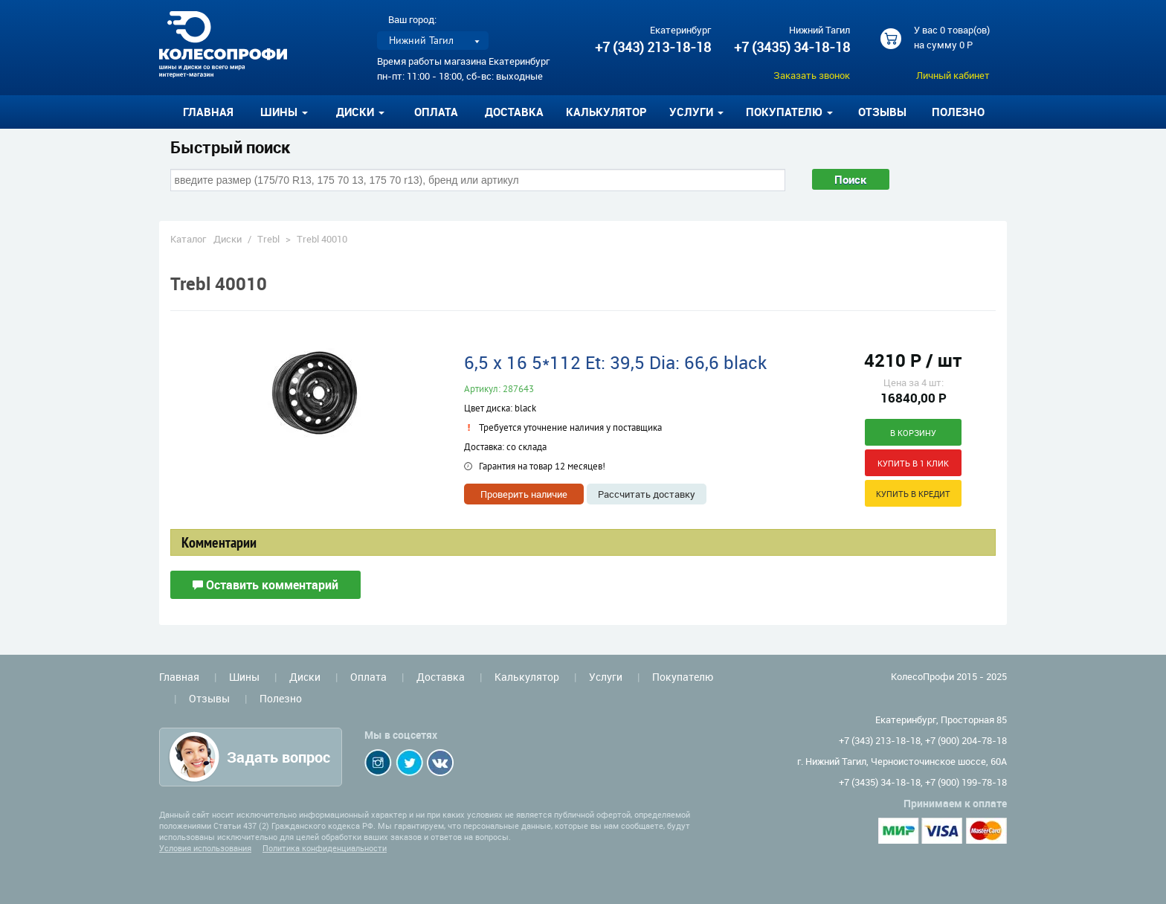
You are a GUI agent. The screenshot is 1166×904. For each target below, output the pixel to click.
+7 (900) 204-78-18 (966, 740)
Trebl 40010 (322, 239)
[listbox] (433, 40)
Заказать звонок (811, 75)
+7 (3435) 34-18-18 (792, 47)
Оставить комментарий (265, 585)
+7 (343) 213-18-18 (653, 47)
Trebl (268, 239)
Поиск (850, 179)
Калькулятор (606, 111)
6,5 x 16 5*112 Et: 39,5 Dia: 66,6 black (615, 362)
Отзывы (882, 111)
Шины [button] (284, 111)
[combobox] (478, 180)
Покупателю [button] (789, 111)
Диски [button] (360, 111)
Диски (227, 239)
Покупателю (682, 677)
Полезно (958, 111)
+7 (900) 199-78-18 (966, 782)
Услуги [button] (696, 111)
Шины (244, 677)
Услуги (605, 677)
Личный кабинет (953, 75)
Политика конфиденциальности (324, 847)
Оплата (436, 111)
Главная (208, 111)
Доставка (514, 111)
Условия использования (205, 847)
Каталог (188, 239)
